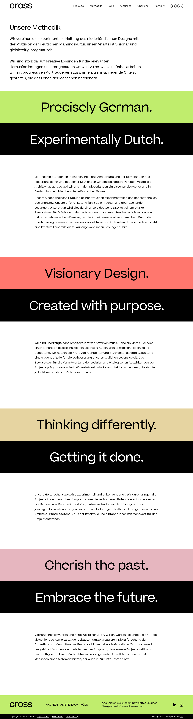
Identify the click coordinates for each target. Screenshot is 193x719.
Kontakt (160, 6)
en (173, 6)
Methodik (96, 6)
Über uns (143, 6)
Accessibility (72, 716)
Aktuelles (125, 6)
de (180, 6)
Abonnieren (109, 703)
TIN (181, 716)
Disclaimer (57, 716)
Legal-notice (43, 716)
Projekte (78, 6)
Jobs (111, 6)
